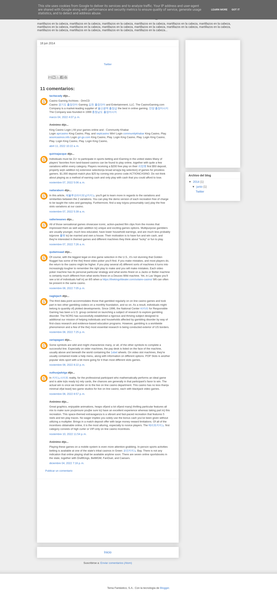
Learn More (219, 9)
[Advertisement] (108, 510)
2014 (196, 181)
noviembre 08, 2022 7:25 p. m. (67, 332)
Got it (235, 9)
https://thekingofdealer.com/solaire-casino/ (127, 279)
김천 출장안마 (97, 104)
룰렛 (62, 235)
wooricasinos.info (59, 137)
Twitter (108, 64)
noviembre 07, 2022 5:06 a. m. (67, 182)
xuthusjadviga (58, 372)
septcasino (102, 133)
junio (199, 186)
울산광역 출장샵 (107, 108)
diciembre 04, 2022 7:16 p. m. (66, 463)
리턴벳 (142, 166)
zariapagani (56, 339)
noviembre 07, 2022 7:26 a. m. (67, 244)
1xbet (114, 352)
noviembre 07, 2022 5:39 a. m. (67, 211)
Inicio (107, 552)
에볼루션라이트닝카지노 (80, 195)
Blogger (164, 587)
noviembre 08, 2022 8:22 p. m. (67, 364)
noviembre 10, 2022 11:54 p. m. (68, 434)
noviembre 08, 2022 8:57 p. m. (67, 393)
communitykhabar (133, 133)
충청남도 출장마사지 (104, 112)
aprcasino (62, 133)
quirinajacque (58, 153)
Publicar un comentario (59, 470)
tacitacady (56, 95)
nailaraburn (56, 190)
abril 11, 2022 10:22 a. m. (64, 146)
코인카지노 (130, 450)
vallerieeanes (57, 219)
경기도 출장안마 (68, 104)
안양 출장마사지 (159, 108)
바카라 (144, 308)
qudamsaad (56, 251)
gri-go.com (84, 137)
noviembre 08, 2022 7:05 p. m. (67, 288)
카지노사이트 (60, 377)
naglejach (55, 295)
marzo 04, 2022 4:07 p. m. (64, 117)
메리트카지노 (156, 425)
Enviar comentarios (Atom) (116, 562)
